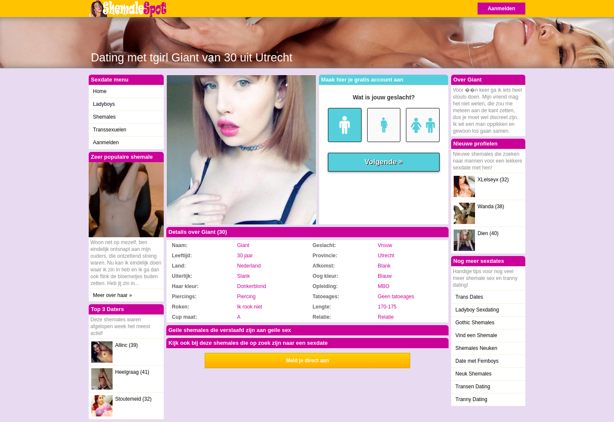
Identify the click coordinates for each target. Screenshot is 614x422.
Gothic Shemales (474, 323)
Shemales (104, 117)
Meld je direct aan (307, 361)
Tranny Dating (471, 399)
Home (100, 91)
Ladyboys (104, 104)
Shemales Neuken (476, 348)
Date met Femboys (476, 361)
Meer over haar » (112, 295)
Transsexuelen (109, 130)
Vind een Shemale (476, 335)
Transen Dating (472, 387)
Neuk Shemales (473, 374)
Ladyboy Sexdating (477, 310)
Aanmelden (502, 9)
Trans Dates (469, 297)
